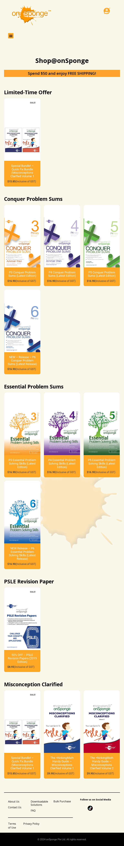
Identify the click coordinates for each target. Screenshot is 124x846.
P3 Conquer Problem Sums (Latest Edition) (22, 274)
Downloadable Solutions (39, 803)
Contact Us (14, 807)
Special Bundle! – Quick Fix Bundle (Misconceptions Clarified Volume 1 (22, 171)
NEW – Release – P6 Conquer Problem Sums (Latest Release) (22, 360)
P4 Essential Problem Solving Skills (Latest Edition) (62, 463)
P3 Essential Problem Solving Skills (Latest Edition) (22, 463)
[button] (10, 35)
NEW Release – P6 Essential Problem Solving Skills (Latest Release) (22, 553)
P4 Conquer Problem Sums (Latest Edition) (62, 274)
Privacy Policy (31, 823)
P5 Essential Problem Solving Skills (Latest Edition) (102, 463)
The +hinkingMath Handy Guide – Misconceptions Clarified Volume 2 (102, 763)
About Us (13, 801)
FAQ (33, 810)
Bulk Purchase (62, 801)
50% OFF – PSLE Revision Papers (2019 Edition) (22, 658)
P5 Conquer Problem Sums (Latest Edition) (102, 274)
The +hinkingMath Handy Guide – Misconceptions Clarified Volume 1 (62, 763)
